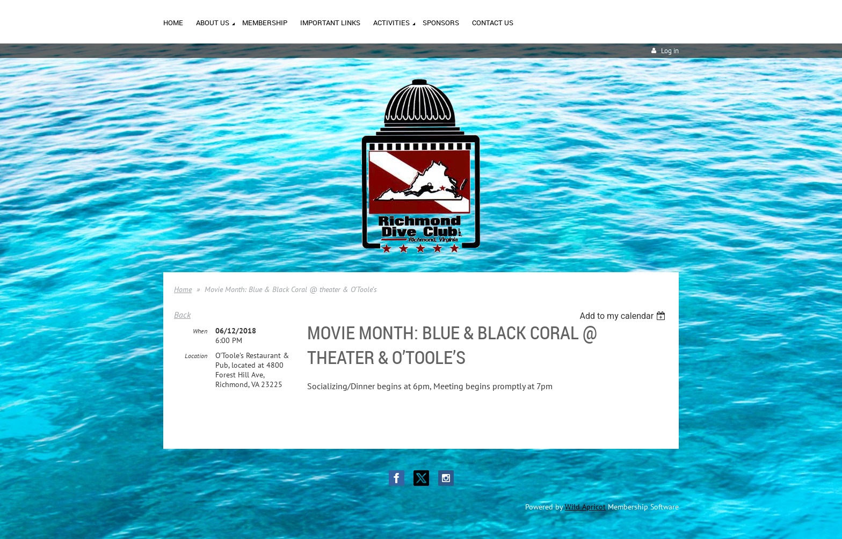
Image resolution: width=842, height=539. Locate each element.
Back (182, 314)
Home (183, 289)
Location (196, 356)
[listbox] (623, 316)
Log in (670, 50)
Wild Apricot (585, 507)
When (200, 331)
